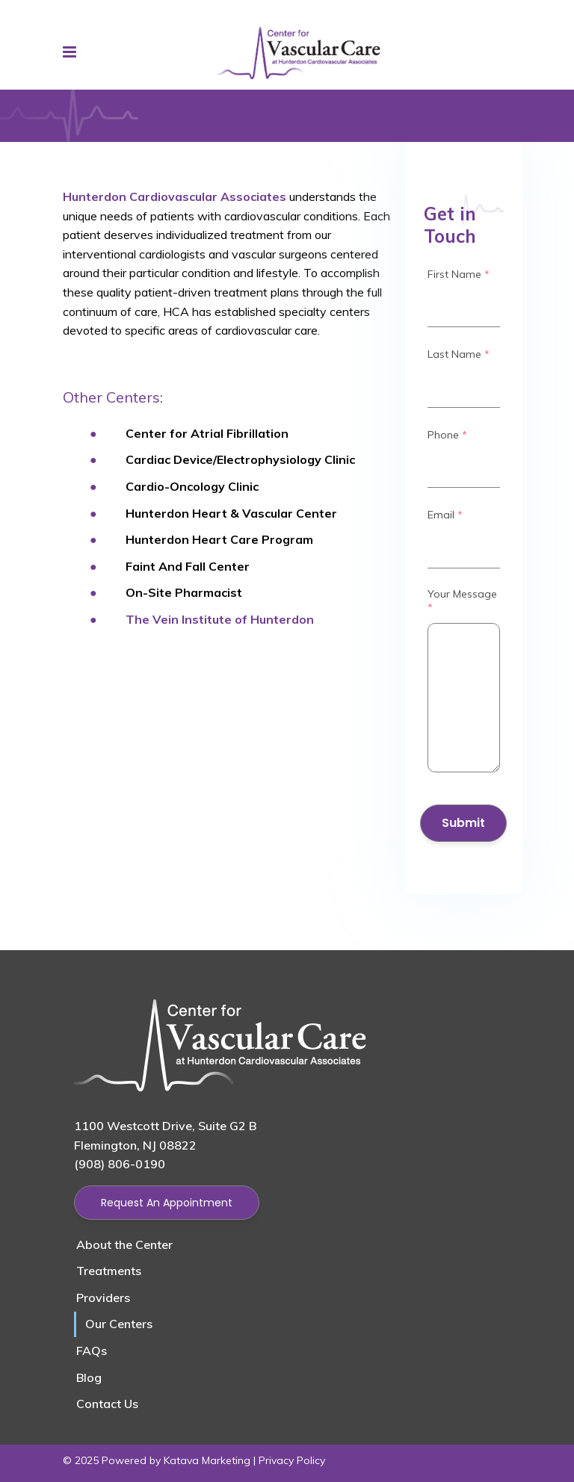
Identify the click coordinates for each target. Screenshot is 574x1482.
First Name (459, 274)
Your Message (462, 600)
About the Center (124, 1244)
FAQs (91, 1350)
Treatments (108, 1270)
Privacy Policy (292, 1460)
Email (445, 514)
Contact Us (107, 1403)
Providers (103, 1297)
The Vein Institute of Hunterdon (220, 619)
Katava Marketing (207, 1460)
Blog (89, 1377)
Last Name (459, 354)
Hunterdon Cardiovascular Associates (174, 196)
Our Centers (118, 1323)
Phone (447, 434)
